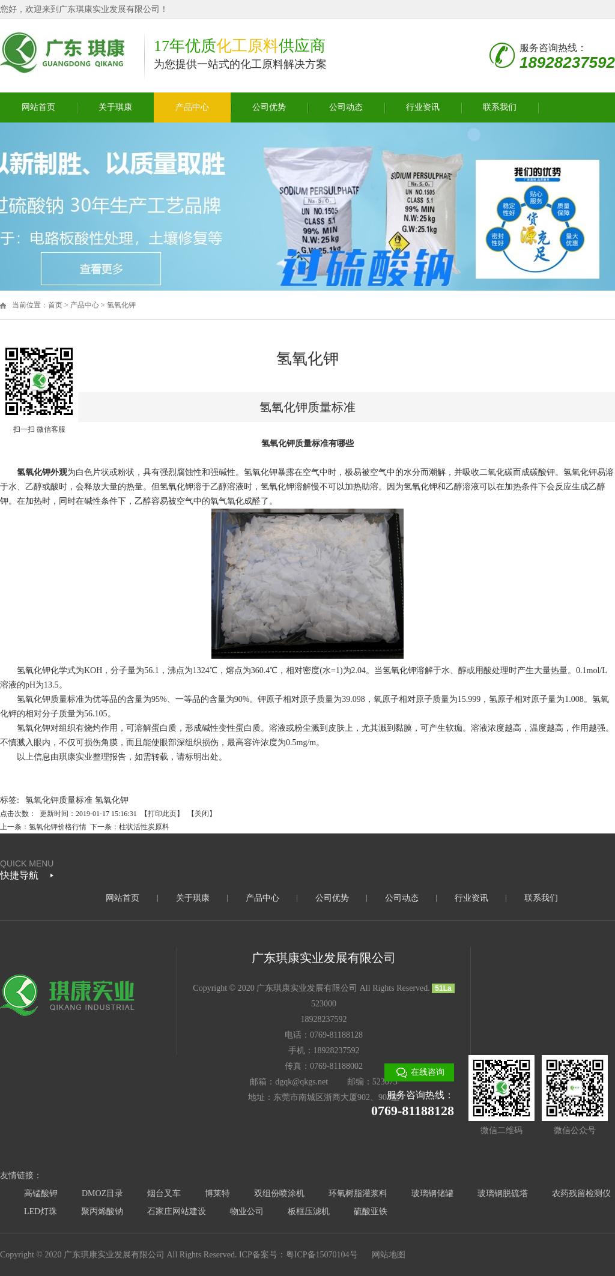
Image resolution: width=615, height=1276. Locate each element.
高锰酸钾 (41, 1193)
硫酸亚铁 (370, 1211)
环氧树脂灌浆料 (358, 1193)
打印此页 (162, 813)
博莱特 (217, 1193)
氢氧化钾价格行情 (57, 827)
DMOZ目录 (102, 1193)
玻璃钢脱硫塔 (502, 1193)
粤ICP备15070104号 (322, 1254)
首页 (55, 305)
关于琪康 (115, 107)
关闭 (202, 813)
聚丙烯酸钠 (102, 1211)
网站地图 (388, 1254)
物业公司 (247, 1211)
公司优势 (269, 107)
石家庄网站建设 (176, 1211)
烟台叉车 (164, 1193)
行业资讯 (423, 107)
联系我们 (500, 107)
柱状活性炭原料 (144, 827)
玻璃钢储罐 (432, 1193)
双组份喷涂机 (279, 1193)
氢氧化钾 (121, 305)
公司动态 (346, 107)
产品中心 (192, 107)
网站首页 (38, 107)
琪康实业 (75, 756)
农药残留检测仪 (581, 1193)
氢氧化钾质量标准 (58, 800)
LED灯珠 (40, 1211)
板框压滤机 (309, 1211)
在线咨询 (427, 1072)
